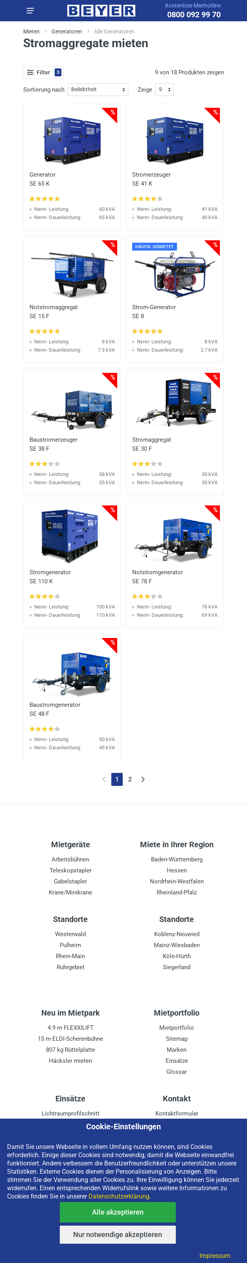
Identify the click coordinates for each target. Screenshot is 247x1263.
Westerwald (70, 934)
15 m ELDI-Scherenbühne (70, 1038)
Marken (176, 1049)
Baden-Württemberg (177, 859)
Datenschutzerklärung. (119, 1196)
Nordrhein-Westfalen (177, 881)
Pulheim (70, 945)
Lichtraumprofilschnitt (71, 1113)
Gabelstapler (70, 881)
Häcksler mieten (70, 1060)
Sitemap (177, 1038)
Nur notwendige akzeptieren (117, 1234)
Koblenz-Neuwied (176, 934)
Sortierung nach (44, 89)
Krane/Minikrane (70, 892)
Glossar (176, 1071)
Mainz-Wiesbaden (177, 945)
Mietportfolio (176, 1027)
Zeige (145, 89)
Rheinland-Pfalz (177, 892)
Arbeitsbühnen (70, 859)
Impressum (214, 1255)
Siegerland (176, 967)
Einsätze (177, 1060)
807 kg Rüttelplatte (70, 1049)
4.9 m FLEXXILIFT (71, 1027)
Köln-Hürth (177, 956)
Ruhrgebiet (71, 967)
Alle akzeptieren (118, 1212)
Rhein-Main (70, 956)
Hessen (177, 870)
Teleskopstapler (71, 870)
